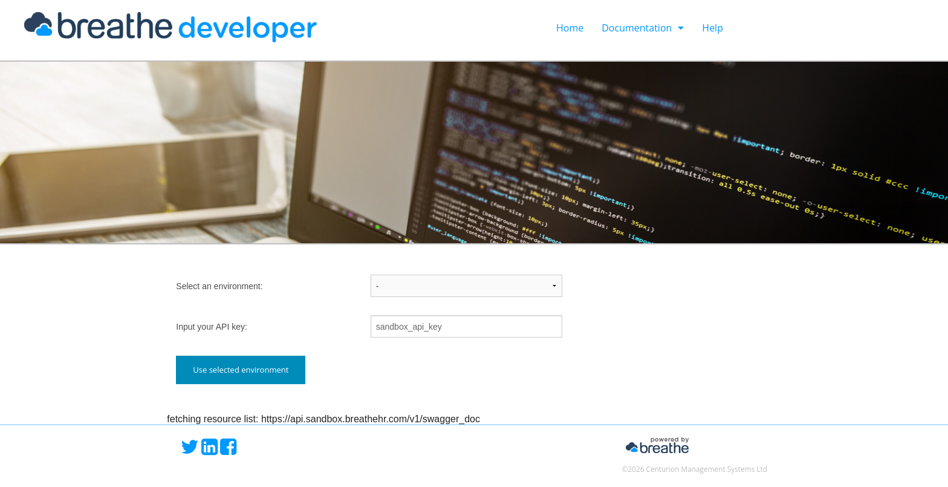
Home (569, 27)
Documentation (637, 27)
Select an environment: (219, 286)
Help (712, 27)
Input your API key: (211, 327)
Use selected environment (240, 369)
